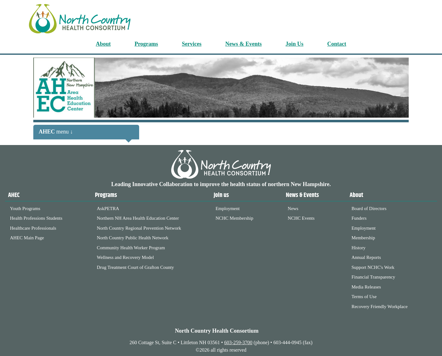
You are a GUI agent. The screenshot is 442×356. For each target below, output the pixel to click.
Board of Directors (368, 208)
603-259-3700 (238, 342)
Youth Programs (25, 208)
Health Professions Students (36, 218)
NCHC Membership (234, 218)
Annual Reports (366, 257)
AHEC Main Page (27, 237)
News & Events (243, 44)
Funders (358, 218)
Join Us (294, 44)
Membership (363, 237)
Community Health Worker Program (131, 247)
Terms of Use (364, 296)
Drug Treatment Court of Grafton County (135, 267)
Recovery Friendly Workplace (379, 306)
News (293, 208)
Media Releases (366, 286)
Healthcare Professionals (33, 228)
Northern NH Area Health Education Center (138, 218)
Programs (146, 44)
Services (191, 44)
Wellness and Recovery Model (125, 257)
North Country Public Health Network (132, 237)
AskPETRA (108, 208)
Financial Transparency (373, 276)
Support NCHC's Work (372, 267)
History (358, 247)
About (103, 44)
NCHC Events (301, 218)
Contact (336, 44)
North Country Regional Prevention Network (139, 228)
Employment (227, 208)
